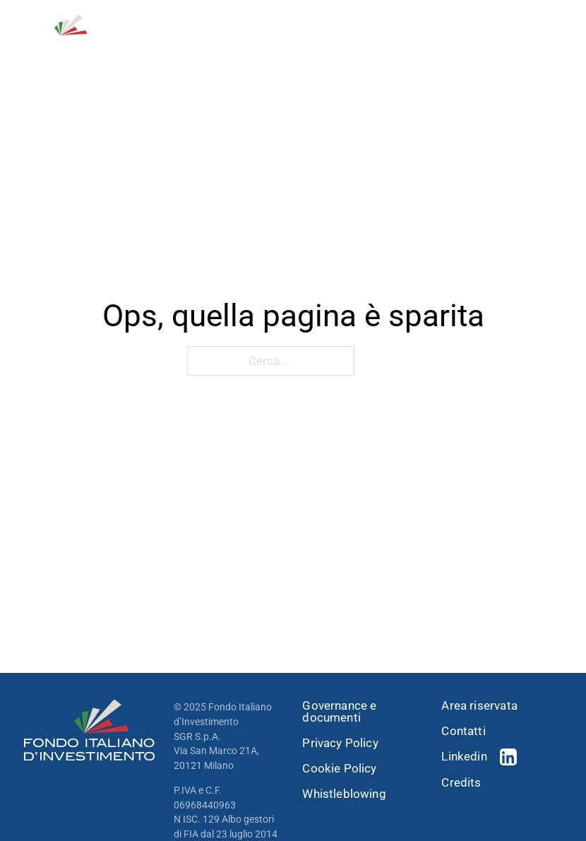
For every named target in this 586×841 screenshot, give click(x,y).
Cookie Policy (339, 769)
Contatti (463, 731)
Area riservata (479, 706)
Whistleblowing (343, 794)
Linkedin (463, 756)
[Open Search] (485, 35)
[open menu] (553, 34)
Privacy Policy (340, 743)
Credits (461, 783)
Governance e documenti (339, 712)
